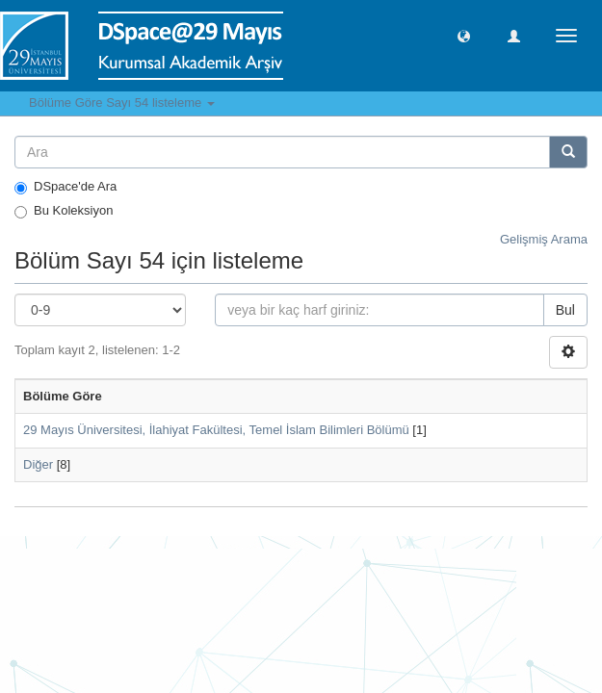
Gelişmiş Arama (544, 239)
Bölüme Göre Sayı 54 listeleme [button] (122, 102)
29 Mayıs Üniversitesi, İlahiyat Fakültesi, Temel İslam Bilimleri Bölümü (216, 430)
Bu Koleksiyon (63, 210)
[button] (464, 35)
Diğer (38, 464)
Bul (565, 310)
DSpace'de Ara (65, 186)
